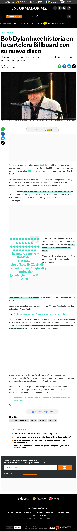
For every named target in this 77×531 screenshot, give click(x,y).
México (18, 513)
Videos (29, 16)
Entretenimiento (7, 32)
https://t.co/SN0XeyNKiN (26, 264)
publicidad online (44, 518)
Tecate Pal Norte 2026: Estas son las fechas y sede (35, 434)
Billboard (32, 171)
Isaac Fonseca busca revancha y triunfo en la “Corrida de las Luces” (42, 437)
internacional (29, 513)
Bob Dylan (44, 165)
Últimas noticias (14, 16)
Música (33, 420)
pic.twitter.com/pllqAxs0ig (27, 268)
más (39, 16)
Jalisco (10, 513)
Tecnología (50, 513)
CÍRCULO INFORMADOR (57, 23)
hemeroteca (31, 518)
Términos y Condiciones (30, 474)
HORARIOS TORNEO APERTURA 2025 (25, 23)
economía (43, 515)
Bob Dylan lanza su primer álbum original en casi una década (39, 314)
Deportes (40, 513)
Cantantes (42, 420)
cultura (33, 515)
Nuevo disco (24, 420)
